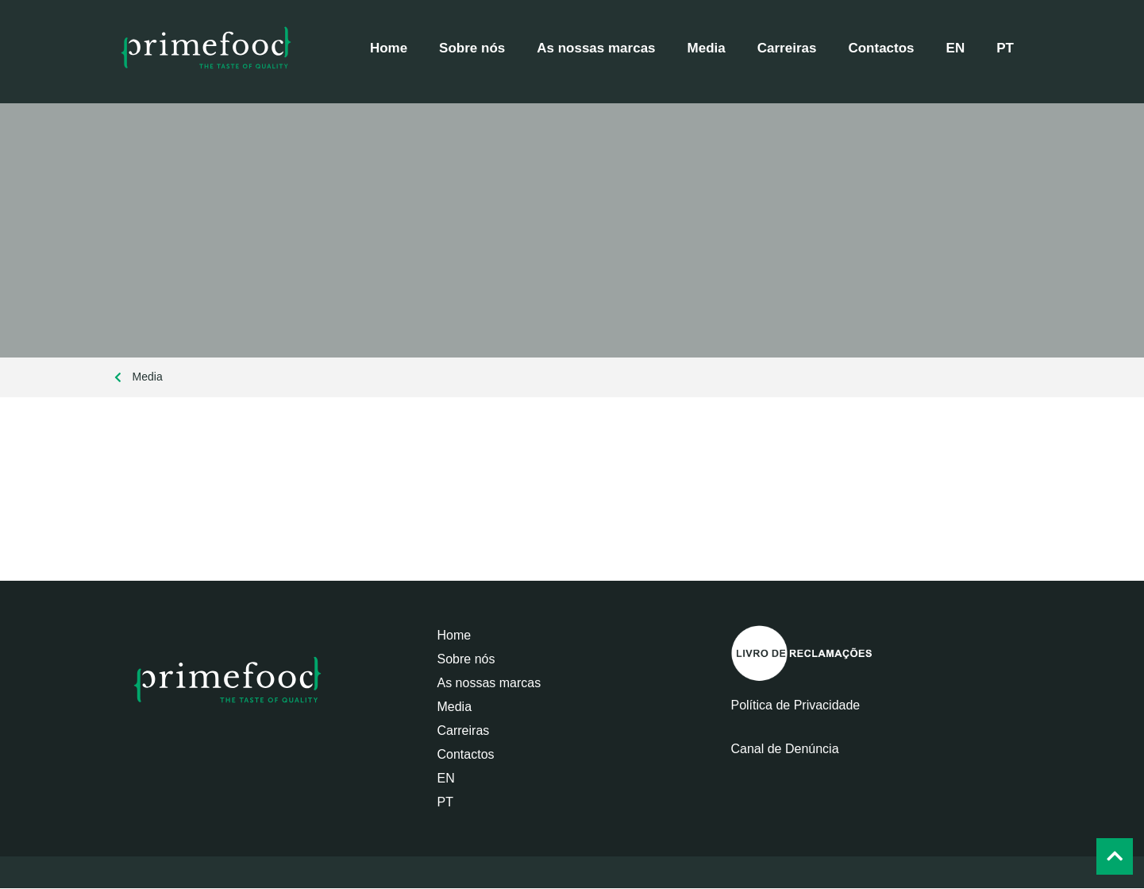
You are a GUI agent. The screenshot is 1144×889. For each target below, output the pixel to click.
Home (388, 48)
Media (707, 48)
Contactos (881, 48)
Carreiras (787, 48)
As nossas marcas (596, 48)
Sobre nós (472, 48)
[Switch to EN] (955, 48)
